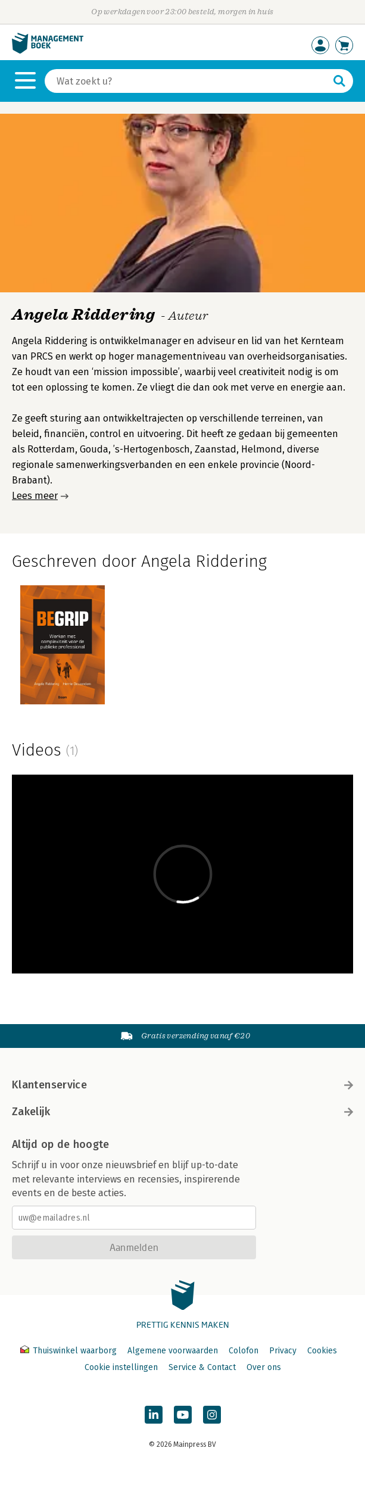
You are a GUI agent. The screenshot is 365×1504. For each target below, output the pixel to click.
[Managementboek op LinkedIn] (154, 1415)
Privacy (283, 1351)
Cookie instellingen (121, 1367)
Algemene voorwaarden (172, 1351)
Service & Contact (202, 1367)
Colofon (243, 1351)
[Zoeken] (187, 81)
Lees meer (35, 495)
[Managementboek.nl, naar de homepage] (47, 51)
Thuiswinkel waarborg (69, 1351)
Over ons (264, 1367)
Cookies (322, 1351)
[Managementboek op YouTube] (183, 1415)
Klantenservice (182, 1084)
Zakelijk (182, 1111)
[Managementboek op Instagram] (212, 1415)
